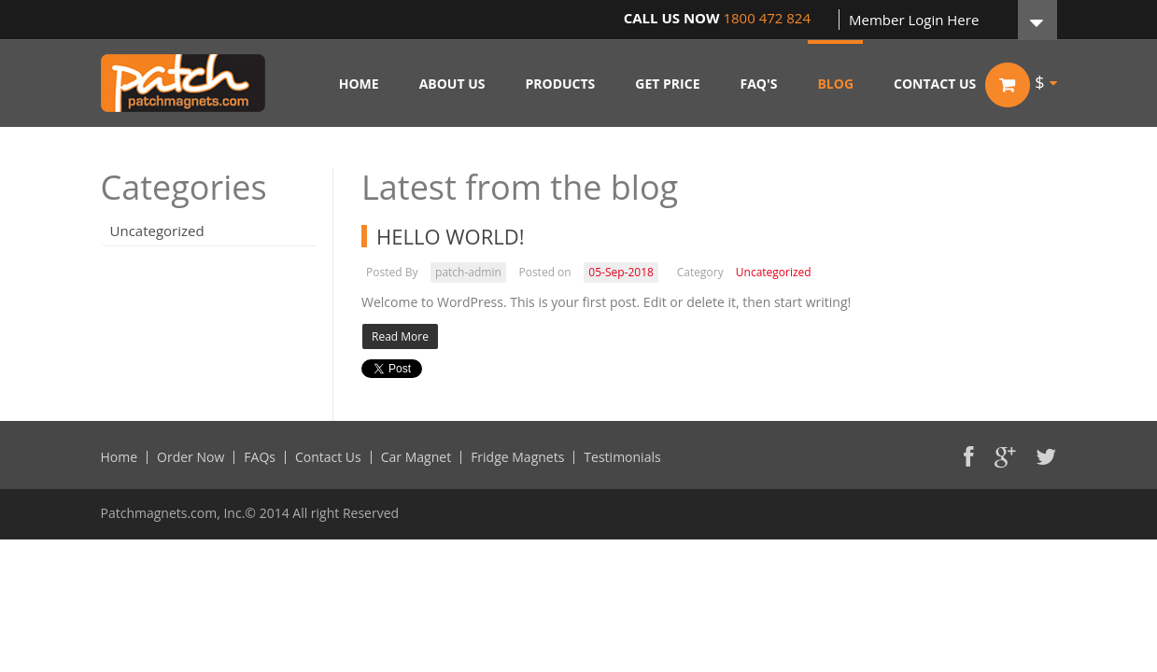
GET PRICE (667, 83)
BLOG (835, 83)
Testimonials (622, 457)
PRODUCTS (560, 83)
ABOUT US (452, 83)
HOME (359, 83)
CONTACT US (935, 83)
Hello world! (450, 236)
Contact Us (328, 457)
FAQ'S (759, 83)
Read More (400, 336)
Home (119, 457)
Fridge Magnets (517, 457)
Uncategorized (157, 230)
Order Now (190, 457)
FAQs (259, 457)
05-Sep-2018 (621, 272)
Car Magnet (416, 457)
